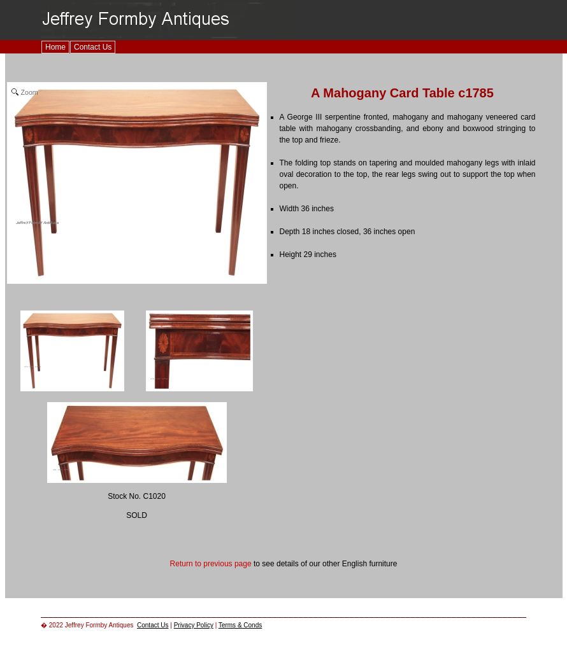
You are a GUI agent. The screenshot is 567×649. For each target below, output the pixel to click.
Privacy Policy (193, 625)
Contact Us (92, 47)
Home (55, 47)
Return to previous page (211, 563)
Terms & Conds (240, 625)
